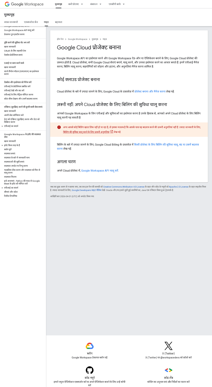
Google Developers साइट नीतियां (86, 190)
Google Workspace (77, 39)
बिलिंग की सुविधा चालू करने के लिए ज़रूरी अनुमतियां (86, 132)
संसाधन (93, 4)
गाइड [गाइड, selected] (46, 22)
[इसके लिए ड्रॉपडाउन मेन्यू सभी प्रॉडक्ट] (83, 4)
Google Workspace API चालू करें (99, 170)
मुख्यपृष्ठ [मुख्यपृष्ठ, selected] (58, 4)
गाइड (105, 39)
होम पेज (60, 39)
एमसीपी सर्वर (115, 4)
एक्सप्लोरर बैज (31, 22)
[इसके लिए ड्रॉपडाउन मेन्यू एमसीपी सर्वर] (125, 4)
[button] (22, 126)
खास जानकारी (11, 22)
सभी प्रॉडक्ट (73, 4)
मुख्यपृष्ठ (9, 15)
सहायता (58, 22)
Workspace (27, 4)
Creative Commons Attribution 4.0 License (123, 186)
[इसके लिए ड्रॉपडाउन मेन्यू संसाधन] (101, 4)
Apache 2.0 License (178, 186)
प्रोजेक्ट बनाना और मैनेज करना (149, 91)
